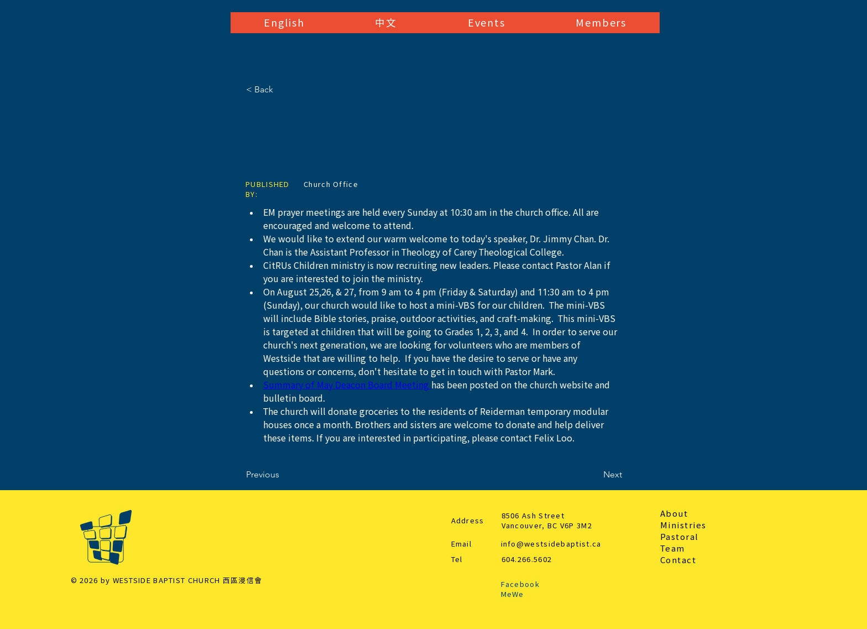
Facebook (520, 584)
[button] (284, 22)
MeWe (512, 594)
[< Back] (282, 90)
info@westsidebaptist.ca (551, 544)
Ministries (683, 525)
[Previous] (282, 475)
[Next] (594, 475)
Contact (678, 560)
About (674, 514)
